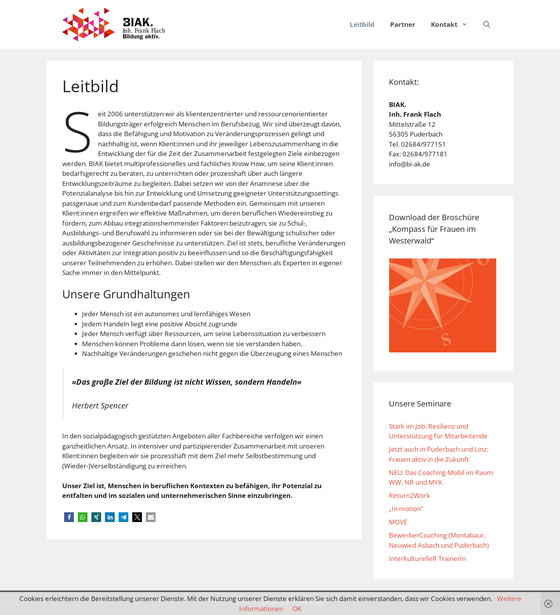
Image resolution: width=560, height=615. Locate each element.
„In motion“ (406, 508)
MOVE (398, 521)
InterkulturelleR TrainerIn (427, 558)
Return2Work (409, 495)
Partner (402, 24)
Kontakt (453, 24)
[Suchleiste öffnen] (487, 24)
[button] (466, 24)
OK (296, 608)
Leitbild (362, 24)
